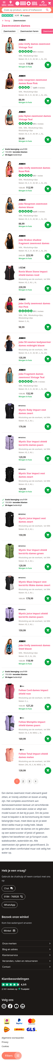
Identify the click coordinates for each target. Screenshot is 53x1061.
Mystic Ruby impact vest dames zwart (32, 411)
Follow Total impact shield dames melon (33, 755)
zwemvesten (10, 31)
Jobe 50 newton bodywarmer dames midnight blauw (35, 343)
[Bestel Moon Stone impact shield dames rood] (48, 288)
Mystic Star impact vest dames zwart (32, 475)
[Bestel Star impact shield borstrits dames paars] (48, 458)
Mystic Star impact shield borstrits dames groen (33, 551)
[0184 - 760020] (13, 897)
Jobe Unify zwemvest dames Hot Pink (34, 305)
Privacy (5, 1042)
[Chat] (8, 888)
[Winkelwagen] (49, 3)
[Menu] (4, 3)
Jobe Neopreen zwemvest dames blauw (33, 205)
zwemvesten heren (29, 31)
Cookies (5, 1046)
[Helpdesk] (42, 3)
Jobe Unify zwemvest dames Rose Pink (34, 169)
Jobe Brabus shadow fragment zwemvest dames (34, 241)
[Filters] (12, 1055)
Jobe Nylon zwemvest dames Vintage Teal (35, 117)
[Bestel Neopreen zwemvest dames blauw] (48, 225)
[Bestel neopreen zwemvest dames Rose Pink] (48, 101)
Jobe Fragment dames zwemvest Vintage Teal (32, 375)
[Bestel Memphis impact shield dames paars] (48, 738)
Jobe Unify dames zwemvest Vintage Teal (34, 45)
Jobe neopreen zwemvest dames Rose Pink (33, 81)
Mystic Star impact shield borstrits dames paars (33, 443)
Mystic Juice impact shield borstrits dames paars (33, 615)
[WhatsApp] (10, 905)
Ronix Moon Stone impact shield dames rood (33, 273)
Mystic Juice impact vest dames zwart (32, 520)
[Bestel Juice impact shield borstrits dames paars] (48, 630)
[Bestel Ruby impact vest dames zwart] (48, 426)
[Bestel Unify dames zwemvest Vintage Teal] (48, 65)
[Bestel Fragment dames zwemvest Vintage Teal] (48, 395)
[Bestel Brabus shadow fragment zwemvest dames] (48, 256)
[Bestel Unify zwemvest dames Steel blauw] (48, 662)
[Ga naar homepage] (26, 3)
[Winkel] (10, 3)
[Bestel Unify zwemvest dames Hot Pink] (48, 327)
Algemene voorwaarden (13, 1037)
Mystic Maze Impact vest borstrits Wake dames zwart (34, 583)
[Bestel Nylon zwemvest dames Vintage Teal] (48, 139)
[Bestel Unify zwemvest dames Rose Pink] (48, 188)
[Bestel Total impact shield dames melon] (48, 770)
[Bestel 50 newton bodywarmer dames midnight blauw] (48, 359)
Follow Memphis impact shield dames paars (32, 723)
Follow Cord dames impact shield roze (33, 692)
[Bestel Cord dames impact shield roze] (48, 707)
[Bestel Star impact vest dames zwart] (48, 490)
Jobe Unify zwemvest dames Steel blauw (34, 647)
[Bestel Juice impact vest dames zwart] (48, 535)
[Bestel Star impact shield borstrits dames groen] (48, 566)
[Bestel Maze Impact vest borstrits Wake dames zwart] (48, 598)
